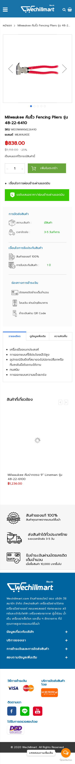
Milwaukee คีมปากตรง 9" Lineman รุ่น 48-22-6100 (35, 477)
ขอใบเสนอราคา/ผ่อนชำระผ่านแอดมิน (37, 195)
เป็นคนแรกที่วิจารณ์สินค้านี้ (20, 156)
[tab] (14, 336)
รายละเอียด (14, 336)
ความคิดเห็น (60, 336)
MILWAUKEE (22, 135)
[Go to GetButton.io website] (66, 760)
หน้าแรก (7, 25)
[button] (10, 68)
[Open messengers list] (66, 753)
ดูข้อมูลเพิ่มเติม (38, 336)
